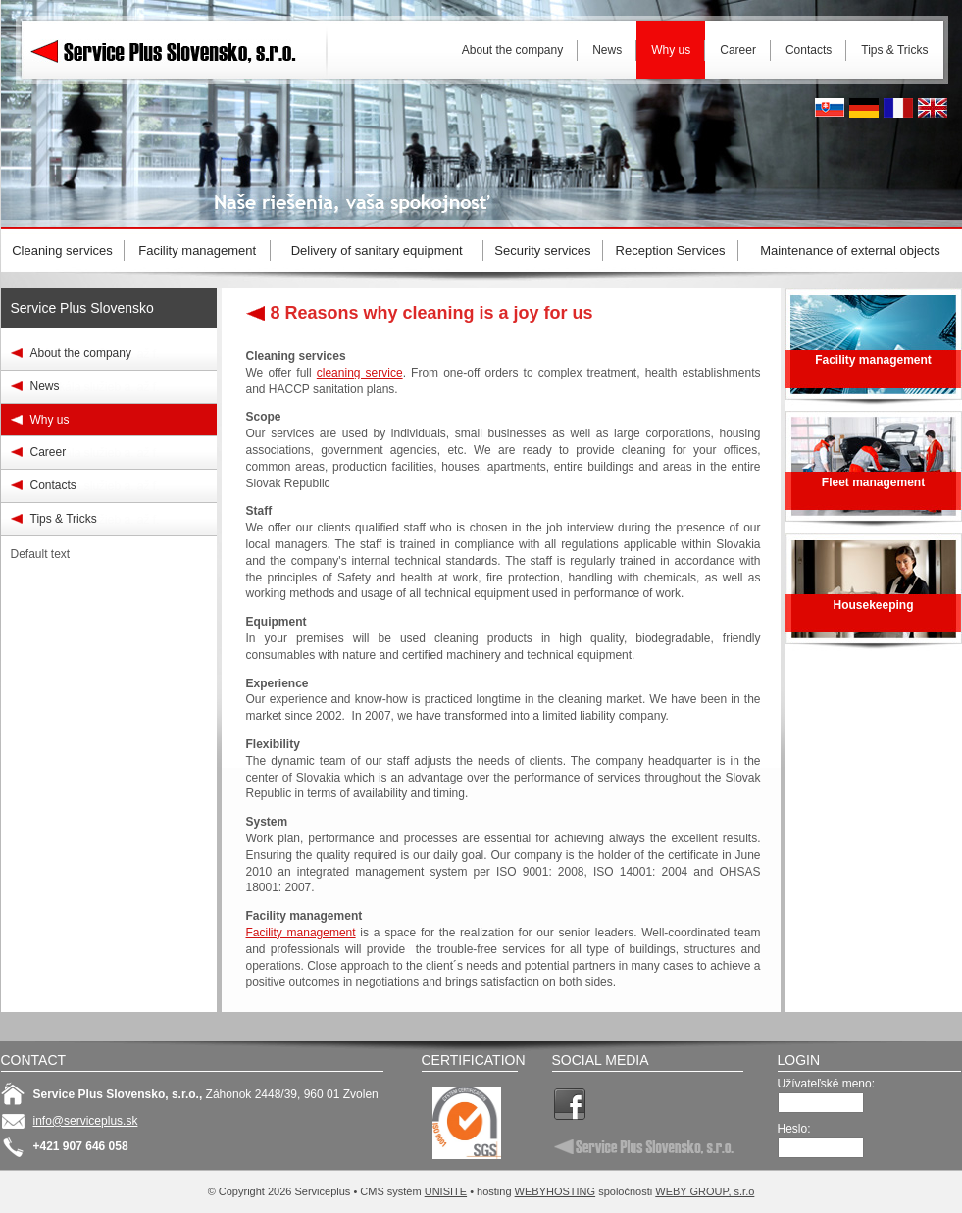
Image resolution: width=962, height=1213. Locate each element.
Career (48, 452)
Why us (50, 420)
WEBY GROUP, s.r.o (704, 1191)
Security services (542, 250)
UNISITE (446, 1191)
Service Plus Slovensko (82, 308)
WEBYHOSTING (555, 1191)
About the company (80, 353)
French (898, 108)
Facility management (301, 932)
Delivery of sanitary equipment (377, 250)
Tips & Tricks (63, 519)
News (45, 386)
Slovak (829, 108)
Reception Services (671, 250)
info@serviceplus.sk (85, 1121)
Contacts (53, 485)
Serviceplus (177, 49)
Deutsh (864, 108)
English (932, 108)
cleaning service (360, 372)
